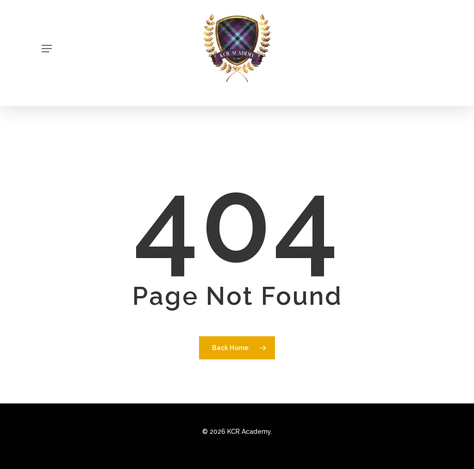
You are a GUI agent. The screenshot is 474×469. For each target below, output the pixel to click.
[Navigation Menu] (47, 48)
